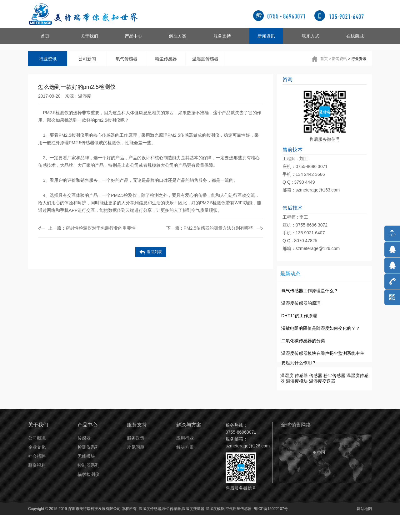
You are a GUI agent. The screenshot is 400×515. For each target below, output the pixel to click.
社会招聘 (37, 456)
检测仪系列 (88, 447)
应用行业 (185, 438)
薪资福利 (37, 465)
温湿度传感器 (205, 58)
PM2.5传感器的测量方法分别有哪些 (209, 228)
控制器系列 (88, 465)
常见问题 (135, 447)
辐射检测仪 (88, 474)
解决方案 (178, 35)
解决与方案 (188, 424)
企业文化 (37, 447)
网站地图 (364, 509)
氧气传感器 (127, 58)
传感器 (301, 375)
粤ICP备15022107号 (271, 509)
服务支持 (222, 35)
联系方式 (310, 35)
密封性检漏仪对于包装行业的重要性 (92, 228)
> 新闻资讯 (338, 59)
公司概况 (37, 438)
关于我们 (89, 35)
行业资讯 (48, 58)
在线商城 (355, 35)
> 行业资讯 (357, 59)
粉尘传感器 (166, 58)
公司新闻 (87, 58)
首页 (45, 35)
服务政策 (135, 438)
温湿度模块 (297, 381)
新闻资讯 (266, 35)
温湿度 (84, 96)
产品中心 (133, 35)
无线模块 (86, 456)
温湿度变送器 (322, 381)
